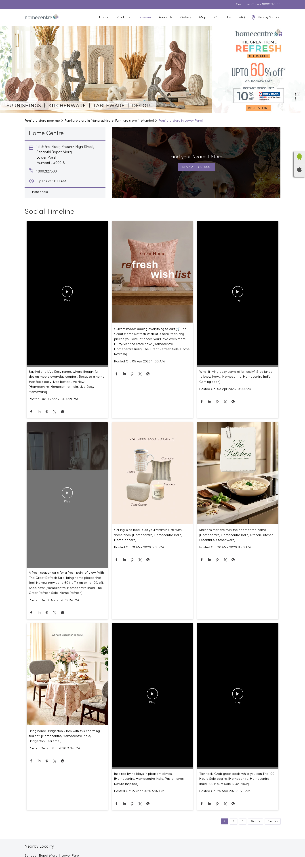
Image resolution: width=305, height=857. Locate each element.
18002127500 (271, 4)
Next (254, 821)
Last (270, 821)
